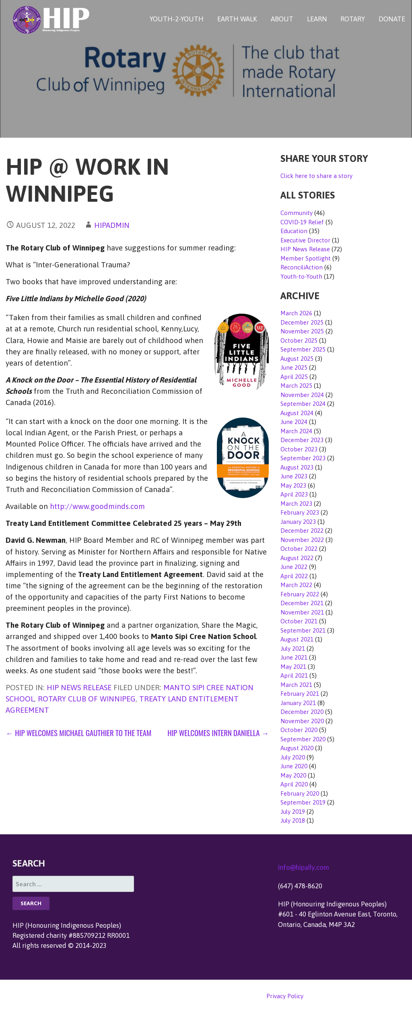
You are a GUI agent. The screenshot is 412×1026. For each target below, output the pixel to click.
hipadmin (112, 225)
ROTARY (352, 19)
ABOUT (282, 19)
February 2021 (299, 693)
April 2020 (294, 784)
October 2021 (298, 621)
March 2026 (296, 313)
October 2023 (298, 449)
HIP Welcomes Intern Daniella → (218, 732)
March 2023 (296, 503)
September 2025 (302, 349)
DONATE (392, 19)
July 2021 (292, 648)
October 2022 (298, 548)
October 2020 (298, 729)
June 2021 (293, 657)
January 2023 (298, 521)
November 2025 (302, 331)
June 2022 (293, 566)
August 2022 (296, 557)
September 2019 (302, 802)
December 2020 (301, 711)
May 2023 (293, 485)
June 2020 (293, 766)
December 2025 (301, 322)
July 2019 (292, 811)
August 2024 (296, 413)
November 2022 (302, 539)
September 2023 (302, 458)
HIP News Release (79, 687)
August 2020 (296, 748)
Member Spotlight (305, 258)
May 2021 (293, 666)
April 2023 (294, 494)
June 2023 (293, 476)
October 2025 (298, 340)
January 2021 (298, 702)
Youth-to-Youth (301, 276)
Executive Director (305, 240)
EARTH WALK (237, 19)
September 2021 (302, 630)
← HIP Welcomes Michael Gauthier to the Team (78, 732)
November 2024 (302, 394)
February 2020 (299, 793)
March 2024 (296, 431)
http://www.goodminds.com (97, 506)
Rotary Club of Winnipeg (87, 698)
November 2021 (302, 612)
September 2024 (302, 403)
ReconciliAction (301, 267)
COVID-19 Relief (302, 222)
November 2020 (302, 721)
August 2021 (296, 639)
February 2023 (299, 512)
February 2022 (299, 594)
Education (293, 231)
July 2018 (292, 820)
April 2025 (294, 376)
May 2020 (293, 775)
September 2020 (302, 739)
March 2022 (296, 584)
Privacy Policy (284, 996)
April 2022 (294, 576)
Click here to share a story (316, 175)
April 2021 (294, 675)
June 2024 (293, 421)
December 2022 (301, 530)
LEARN (317, 19)
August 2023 (296, 467)
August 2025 (296, 358)
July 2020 (292, 757)
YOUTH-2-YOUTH (177, 19)
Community (296, 212)
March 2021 (296, 684)
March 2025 (296, 385)
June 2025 (293, 367)
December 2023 (301, 439)
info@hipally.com (303, 867)
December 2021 (301, 603)
